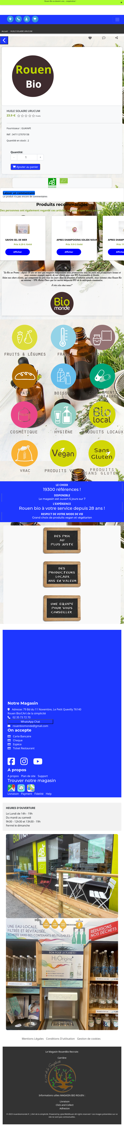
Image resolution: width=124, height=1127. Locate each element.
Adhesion (65, 1108)
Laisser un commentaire (19, 193)
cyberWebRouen (67, 1114)
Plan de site (28, 776)
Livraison (13, 794)
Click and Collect (65, 1104)
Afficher (17, 251)
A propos (13, 776)
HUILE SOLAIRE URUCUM (21, 31)
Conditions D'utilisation (60, 1038)
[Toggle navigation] (117, 19)
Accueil (5, 31)
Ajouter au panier (25, 167)
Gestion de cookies (88, 1038)
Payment (26, 794)
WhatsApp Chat (30, 721)
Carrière (62, 1057)
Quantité (16, 152)
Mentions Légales (33, 1038)
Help (49, 794)
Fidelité (38, 794)
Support (43, 776)
